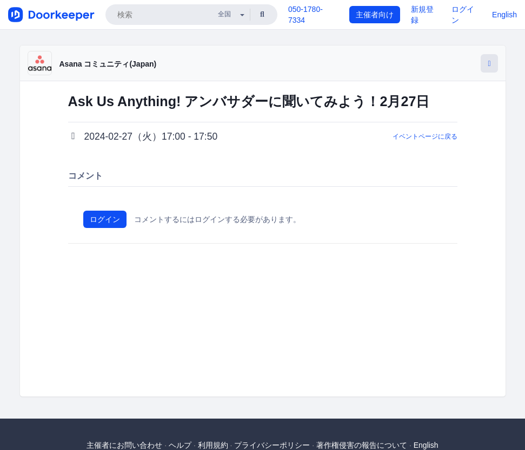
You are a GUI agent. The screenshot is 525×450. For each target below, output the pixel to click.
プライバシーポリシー (272, 445)
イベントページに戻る (425, 136)
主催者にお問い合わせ (124, 445)
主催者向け (375, 14)
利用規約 (213, 445)
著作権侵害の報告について (361, 445)
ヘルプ (180, 445)
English (504, 14)
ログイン (105, 219)
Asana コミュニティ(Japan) (108, 64)
